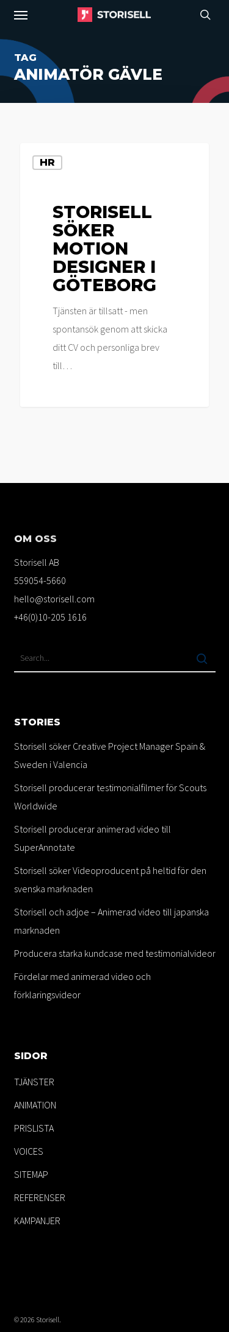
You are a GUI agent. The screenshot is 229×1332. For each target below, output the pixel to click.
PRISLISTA (34, 1128)
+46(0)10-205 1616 (50, 617)
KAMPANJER (37, 1220)
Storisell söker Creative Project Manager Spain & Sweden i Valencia (109, 755)
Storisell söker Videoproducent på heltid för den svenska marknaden (110, 879)
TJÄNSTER (34, 1082)
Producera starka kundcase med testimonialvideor (115, 953)
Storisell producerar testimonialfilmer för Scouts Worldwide (110, 796)
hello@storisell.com (54, 599)
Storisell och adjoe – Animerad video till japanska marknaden (111, 921)
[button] (20, 15)
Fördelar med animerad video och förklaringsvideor (82, 985)
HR (47, 162)
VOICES (28, 1151)
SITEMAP (31, 1174)
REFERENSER (39, 1197)
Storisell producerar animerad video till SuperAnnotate (92, 838)
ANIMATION (35, 1105)
